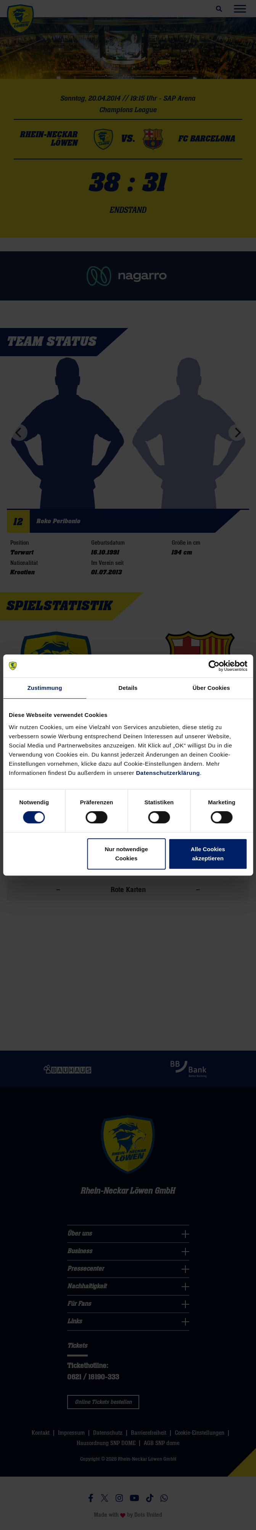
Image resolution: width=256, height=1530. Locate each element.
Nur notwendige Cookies (126, 853)
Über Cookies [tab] (211, 688)
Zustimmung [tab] (44, 688)
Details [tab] (128, 688)
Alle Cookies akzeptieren (208, 853)
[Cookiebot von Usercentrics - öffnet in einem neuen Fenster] (213, 666)
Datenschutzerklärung (168, 773)
